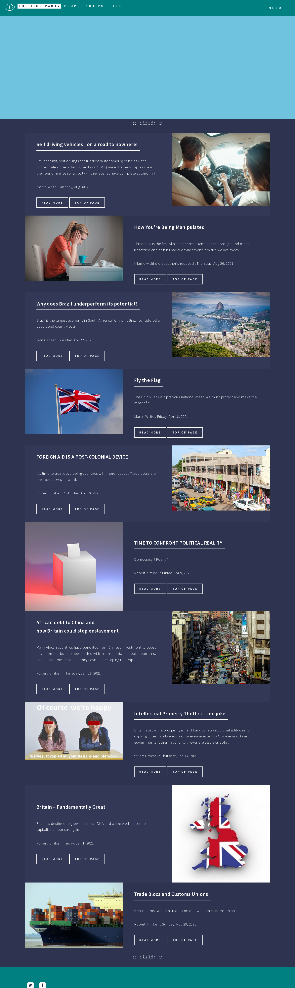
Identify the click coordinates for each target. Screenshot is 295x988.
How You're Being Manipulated (169, 227)
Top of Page (87, 202)
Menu (275, 8)
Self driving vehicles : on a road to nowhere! (87, 144)
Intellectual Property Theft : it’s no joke (180, 713)
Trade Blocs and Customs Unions (171, 894)
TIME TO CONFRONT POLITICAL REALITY (178, 543)
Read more (52, 202)
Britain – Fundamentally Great (70, 807)
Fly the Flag (147, 380)
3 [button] (149, 122)
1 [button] (144, 122)
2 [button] (146, 122)
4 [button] (152, 122)
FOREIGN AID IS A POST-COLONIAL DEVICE (82, 457)
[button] (135, 122)
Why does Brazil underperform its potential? (87, 304)
